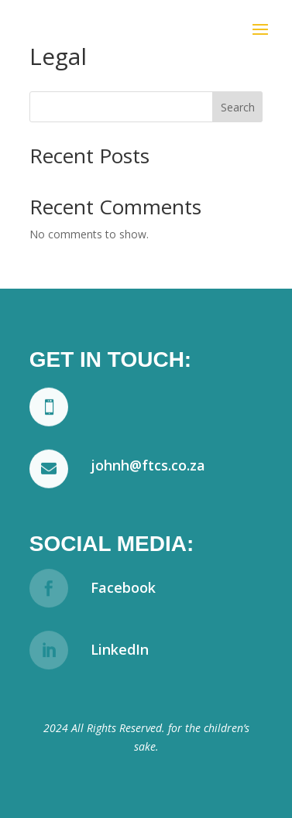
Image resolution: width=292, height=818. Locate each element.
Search (238, 107)
